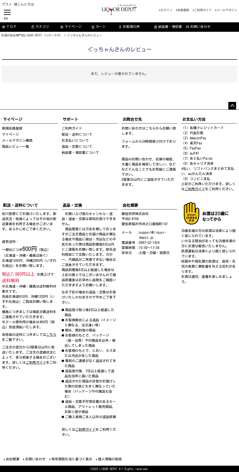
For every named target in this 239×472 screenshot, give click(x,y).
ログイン (166, 9)
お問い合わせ (198, 27)
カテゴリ (40, 27)
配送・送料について (77, 134)
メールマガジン (227, 9)
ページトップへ (232, 106)
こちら (150, 128)
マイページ (71, 27)
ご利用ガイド (203, 9)
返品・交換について (77, 146)
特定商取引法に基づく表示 (71, 459)
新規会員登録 (12, 128)
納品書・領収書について (80, 152)
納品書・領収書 (168, 27)
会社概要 (12, 459)
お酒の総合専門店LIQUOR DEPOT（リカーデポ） (32, 35)
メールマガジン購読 (17, 140)
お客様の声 (129, 27)
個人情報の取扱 (110, 459)
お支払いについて (75, 140)
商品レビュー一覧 (15, 146)
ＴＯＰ (9, 27)
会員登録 (183, 9)
